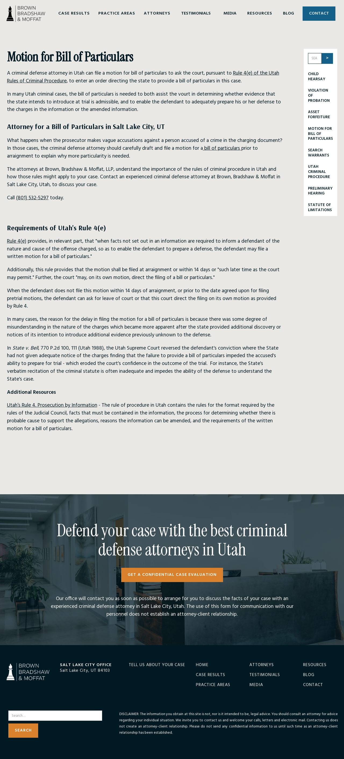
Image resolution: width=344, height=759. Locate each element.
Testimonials (264, 675)
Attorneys (261, 665)
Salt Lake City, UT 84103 (85, 670)
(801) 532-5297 (32, 198)
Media (256, 685)
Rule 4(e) (16, 241)
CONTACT (319, 13)
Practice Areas (213, 685)
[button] (74, 13)
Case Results (210, 675)
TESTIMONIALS (196, 13)
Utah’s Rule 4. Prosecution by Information (52, 405)
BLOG (288, 13)
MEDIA (230, 13)
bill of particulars (222, 148)
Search (15, 707)
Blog (308, 675)
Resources (315, 665)
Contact (313, 685)
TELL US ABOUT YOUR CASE (157, 665)
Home (202, 665)
